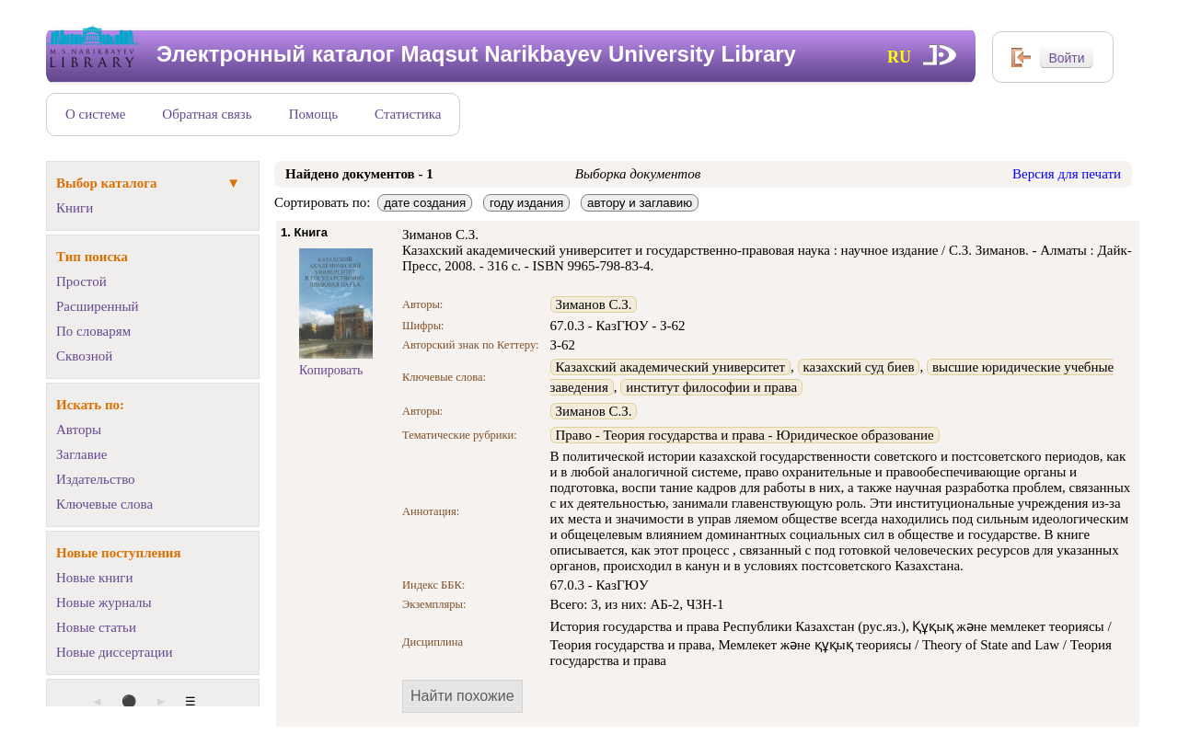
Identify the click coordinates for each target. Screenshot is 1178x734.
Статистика (408, 114)
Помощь (313, 114)
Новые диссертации (114, 652)
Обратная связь (206, 114)
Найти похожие (462, 696)
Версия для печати (1066, 173)
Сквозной (84, 356)
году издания (526, 203)
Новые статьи (96, 627)
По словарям (93, 331)
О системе (95, 114)
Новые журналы (104, 602)
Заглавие (81, 454)
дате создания (425, 203)
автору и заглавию (639, 203)
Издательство (95, 479)
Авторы (78, 429)
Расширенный (97, 306)
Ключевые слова (104, 504)
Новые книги (94, 577)
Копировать (331, 370)
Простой (81, 281)
